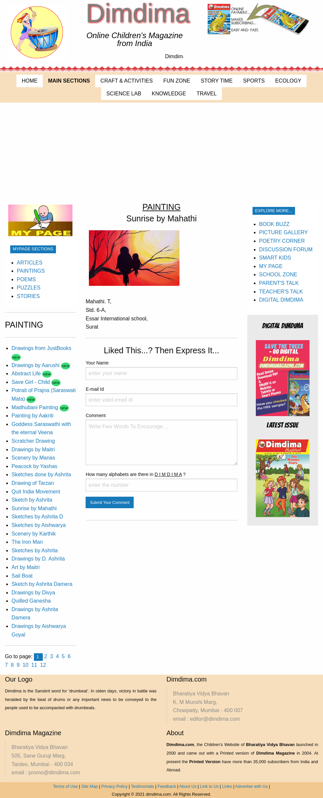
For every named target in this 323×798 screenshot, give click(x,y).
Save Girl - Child (31, 382)
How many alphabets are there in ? (161, 481)
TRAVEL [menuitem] (207, 93)
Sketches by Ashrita (35, 550)
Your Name (161, 370)
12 (43, 665)
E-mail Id (161, 396)
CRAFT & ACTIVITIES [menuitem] (126, 81)
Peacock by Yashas (34, 466)
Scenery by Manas (33, 458)
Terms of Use (65, 786)
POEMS (26, 279)
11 (34, 665)
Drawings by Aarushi (36, 365)
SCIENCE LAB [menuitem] (123, 93)
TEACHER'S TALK (281, 291)
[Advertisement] (161, 152)
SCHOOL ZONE (278, 274)
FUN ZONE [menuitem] (176, 81)
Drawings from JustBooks (41, 348)
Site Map (89, 786)
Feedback (166, 786)
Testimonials (142, 786)
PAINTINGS (31, 271)
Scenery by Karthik (34, 533)
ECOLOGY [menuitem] (288, 81)
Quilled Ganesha (31, 601)
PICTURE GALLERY (283, 232)
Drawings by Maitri (33, 449)
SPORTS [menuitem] (254, 81)
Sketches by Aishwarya (39, 525)
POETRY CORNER (282, 241)
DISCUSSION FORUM (286, 249)
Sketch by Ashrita (32, 500)
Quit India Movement (36, 491)
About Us (188, 786)
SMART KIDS (275, 258)
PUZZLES (28, 287)
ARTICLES (29, 262)
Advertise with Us (251, 786)
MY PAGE (271, 266)
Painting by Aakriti (32, 415)
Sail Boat (22, 576)
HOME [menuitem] (30, 81)
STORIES (28, 296)
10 (25, 665)
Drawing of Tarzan (33, 483)
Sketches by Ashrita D (37, 516)
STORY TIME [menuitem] (217, 81)
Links (227, 786)
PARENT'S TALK (279, 283)
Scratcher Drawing (33, 441)
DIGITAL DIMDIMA (281, 300)
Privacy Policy (114, 786)
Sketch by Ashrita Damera (42, 584)
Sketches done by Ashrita (41, 474)
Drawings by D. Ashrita (38, 558)
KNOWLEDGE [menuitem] (169, 93)
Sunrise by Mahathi (34, 508)
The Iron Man (27, 542)
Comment (161, 439)
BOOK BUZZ (274, 224)
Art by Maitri (26, 567)
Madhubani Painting (36, 407)
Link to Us (209, 786)
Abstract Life (27, 373)
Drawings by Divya (33, 592)
